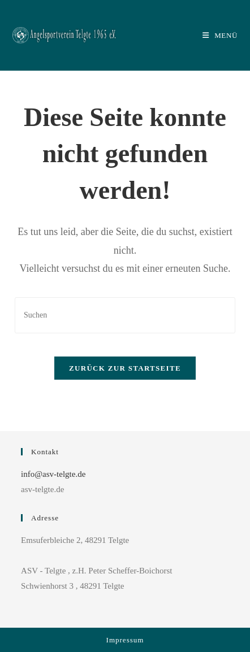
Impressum (125, 640)
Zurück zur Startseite (125, 368)
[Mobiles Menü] (220, 35)
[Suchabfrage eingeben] (125, 315)
